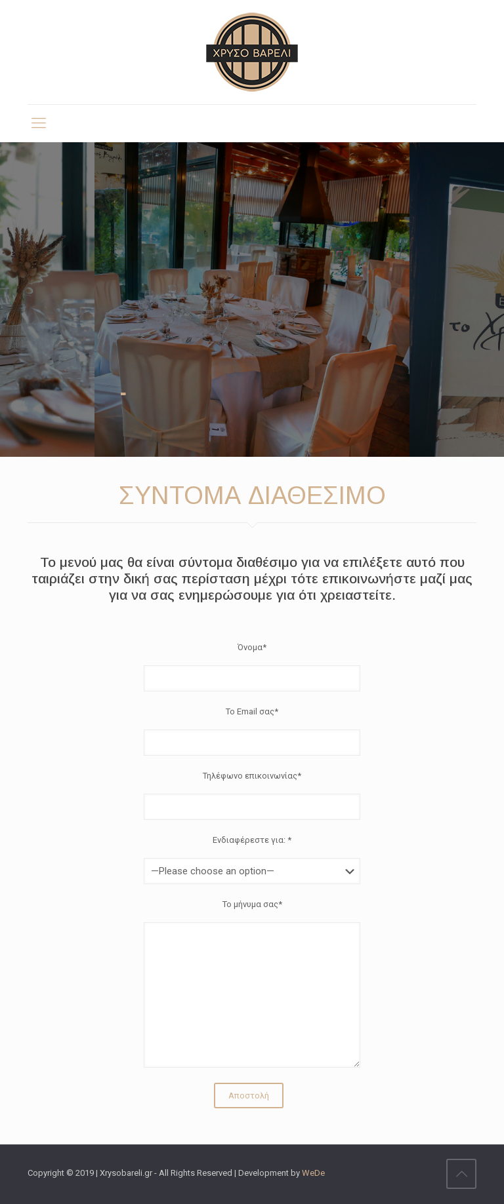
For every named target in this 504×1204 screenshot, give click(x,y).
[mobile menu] (39, 123)
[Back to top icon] (461, 1174)
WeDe (313, 1173)
